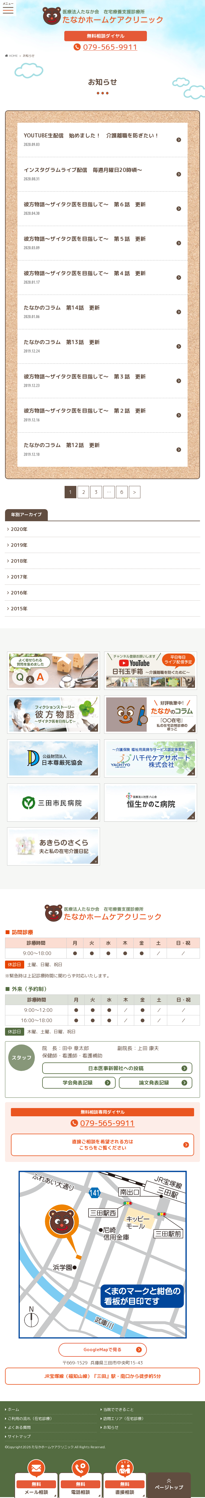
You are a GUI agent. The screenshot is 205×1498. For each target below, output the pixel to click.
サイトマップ (19, 1437)
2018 (17, 560)
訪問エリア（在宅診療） (124, 1419)
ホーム (13, 1410)
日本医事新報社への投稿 (115, 1069)
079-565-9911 (110, 46)
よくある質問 (19, 1428)
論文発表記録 (154, 1083)
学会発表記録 (78, 1083)
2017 (17, 576)
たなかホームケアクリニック (53, 1448)
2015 (17, 607)
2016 (17, 592)
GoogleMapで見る (102, 1350)
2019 (17, 544)
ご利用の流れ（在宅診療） (31, 1419)
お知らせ (111, 1428)
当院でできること (118, 1410)
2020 (17, 528)
